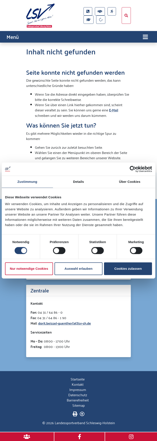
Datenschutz (77, 395)
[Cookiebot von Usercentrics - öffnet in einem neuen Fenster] (133, 169)
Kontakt (78, 384)
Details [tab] (78, 181)
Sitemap (78, 405)
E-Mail (113, 110)
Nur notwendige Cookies (29, 268)
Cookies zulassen (128, 268)
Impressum (77, 389)
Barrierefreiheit (78, 400)
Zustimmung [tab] (27, 181)
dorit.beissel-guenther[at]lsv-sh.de (64, 323)
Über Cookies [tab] (129, 181)
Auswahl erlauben (78, 268)
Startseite (78, 379)
